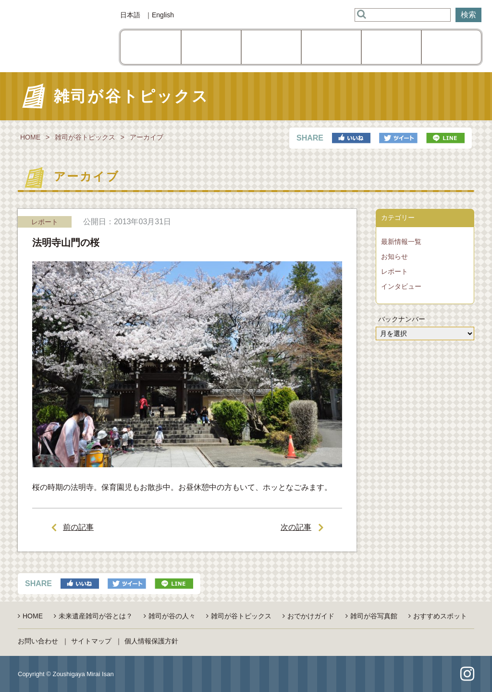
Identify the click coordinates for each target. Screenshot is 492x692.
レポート (394, 271)
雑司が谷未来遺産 (56, 36)
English (163, 15)
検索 (468, 15)
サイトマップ (91, 641)
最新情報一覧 (401, 241)
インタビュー (401, 286)
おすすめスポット (440, 616)
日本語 (130, 15)
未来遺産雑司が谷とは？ (96, 616)
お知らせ (394, 256)
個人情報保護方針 (151, 641)
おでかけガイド (310, 616)
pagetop (246, 674)
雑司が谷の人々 (172, 616)
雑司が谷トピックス (85, 137)
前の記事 (78, 527)
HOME (30, 137)
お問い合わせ (38, 641)
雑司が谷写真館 (373, 616)
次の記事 (296, 527)
